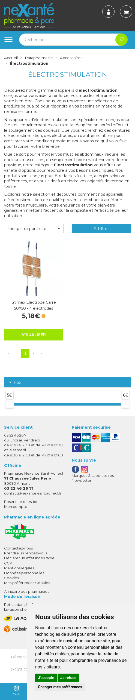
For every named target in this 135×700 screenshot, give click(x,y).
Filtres (101, 228)
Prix (14, 382)
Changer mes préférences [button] (60, 687)
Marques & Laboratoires (93, 475)
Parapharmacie (39, 57)
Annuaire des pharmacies (26, 591)
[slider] (9, 404)
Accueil (11, 57)
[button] (34, 228)
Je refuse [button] (68, 678)
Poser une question (21, 501)
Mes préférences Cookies (27, 582)
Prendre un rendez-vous (25, 553)
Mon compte (15, 506)
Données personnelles (24, 572)
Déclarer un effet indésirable (29, 557)
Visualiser (34, 334)
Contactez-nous (18, 548)
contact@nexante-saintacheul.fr (32, 492)
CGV (8, 563)
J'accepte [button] (46, 678)
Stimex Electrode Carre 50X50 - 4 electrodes (34, 305)
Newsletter (81, 480)
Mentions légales (19, 568)
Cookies (11, 577)
